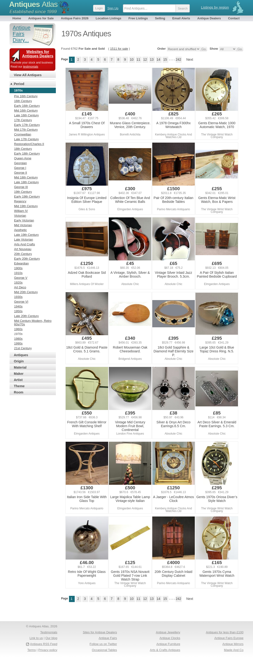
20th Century (23, 254)
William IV (21, 211)
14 (158, 59)
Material (20, 367)
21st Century (23, 348)
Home (16, 18)
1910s (18, 273)
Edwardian (21, 263)
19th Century (23, 192)
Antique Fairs (108, 638)
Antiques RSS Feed (43, 644)
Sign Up (112, 8)
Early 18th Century (27, 153)
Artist (18, 380)
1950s (18, 311)
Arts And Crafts (24, 244)
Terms (31, 650)
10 (132, 59)
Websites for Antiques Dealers (37, 54)
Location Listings (108, 18)
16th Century (23, 101)
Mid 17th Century (26, 129)
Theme (19, 386)
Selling (160, 18)
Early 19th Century (27, 196)
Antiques (33, 4)
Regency (20, 201)
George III (21, 187)
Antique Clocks (169, 638)
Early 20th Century (27, 258)
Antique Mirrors (232, 644)
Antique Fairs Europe (228, 638)
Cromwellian (22, 134)
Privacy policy (47, 650)
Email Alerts (181, 18)
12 (145, 59)
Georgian (20, 163)
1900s (18, 268)
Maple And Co (233, 650)
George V (20, 278)
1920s (18, 282)
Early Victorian (24, 220)
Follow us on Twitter (103, 644)
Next (189, 59)
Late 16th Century (26, 115)
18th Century (23, 149)
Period (19, 84)
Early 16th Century (27, 106)
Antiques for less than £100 (224, 632)
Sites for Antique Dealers (100, 632)
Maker (18, 374)
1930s (18, 297)
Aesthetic (20, 230)
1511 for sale (119, 48)
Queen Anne (22, 158)
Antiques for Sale (41, 18)
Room (18, 392)
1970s (18, 334)
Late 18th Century (26, 182)
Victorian (20, 215)
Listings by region (215, 7)
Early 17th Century (27, 125)
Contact (233, 18)
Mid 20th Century (26, 292)
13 (152, 59)
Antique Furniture (168, 644)
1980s (18, 338)
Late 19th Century (26, 235)
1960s (18, 329)
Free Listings (138, 18)
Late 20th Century (26, 316)
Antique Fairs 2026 (75, 18)
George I (20, 168)
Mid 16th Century (26, 110)
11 (138, 59)
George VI (21, 301)
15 (165, 59)
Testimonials (48, 632)
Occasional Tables (104, 650)
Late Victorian (23, 239)
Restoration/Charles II (29, 144)
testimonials (30, 66)
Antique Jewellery (168, 632)
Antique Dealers (209, 18)
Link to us (36, 638)
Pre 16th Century (25, 96)
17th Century (23, 120)
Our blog (51, 638)
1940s (18, 306)
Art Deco (20, 287)
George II (20, 172)
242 (178, 59)
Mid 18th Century (26, 177)
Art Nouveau (22, 249)
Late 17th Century (26, 139)
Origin (19, 361)
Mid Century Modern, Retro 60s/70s (33, 322)
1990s (18, 343)
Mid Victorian (23, 225)
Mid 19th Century (26, 206)
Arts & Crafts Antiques (165, 650)
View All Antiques (28, 75)
